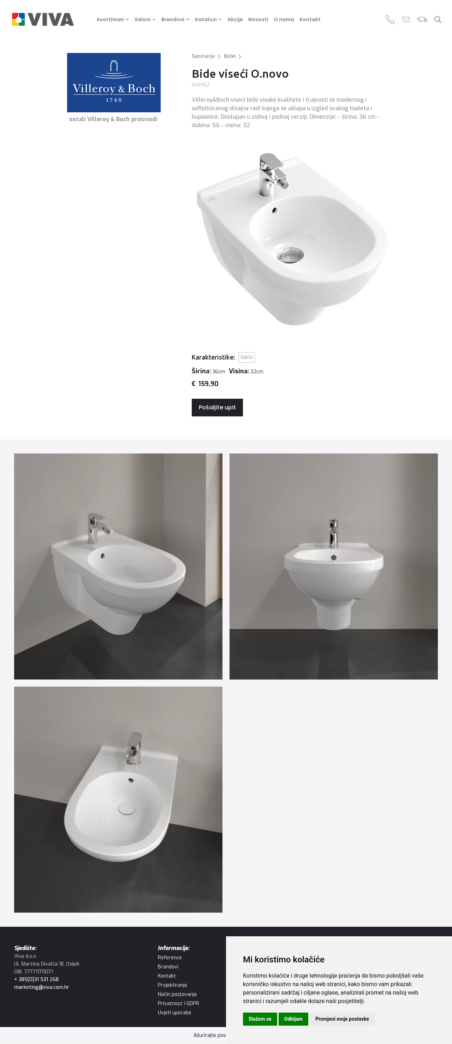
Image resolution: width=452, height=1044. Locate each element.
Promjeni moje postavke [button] (342, 1019)
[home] (43, 19)
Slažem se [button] (260, 1019)
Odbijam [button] (293, 1019)
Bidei (230, 56)
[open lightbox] (118, 566)
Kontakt (310, 19)
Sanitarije (203, 56)
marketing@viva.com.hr (41, 987)
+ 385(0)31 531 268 (36, 979)
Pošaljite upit (217, 407)
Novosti (258, 19)
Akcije (235, 19)
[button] (113, 19)
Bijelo (247, 357)
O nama (284, 19)
